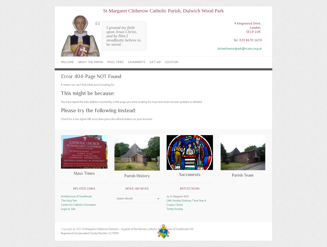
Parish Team (242, 175)
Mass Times (115, 62)
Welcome (67, 62)
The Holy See (69, 200)
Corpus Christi (174, 205)
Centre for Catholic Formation (78, 205)
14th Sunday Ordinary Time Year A (186, 200)
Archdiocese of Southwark (76, 196)
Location (171, 62)
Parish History (137, 175)
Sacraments (136, 62)
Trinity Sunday (174, 209)
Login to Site (68, 209)
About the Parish (90, 62)
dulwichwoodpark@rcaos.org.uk (240, 48)
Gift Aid (155, 62)
